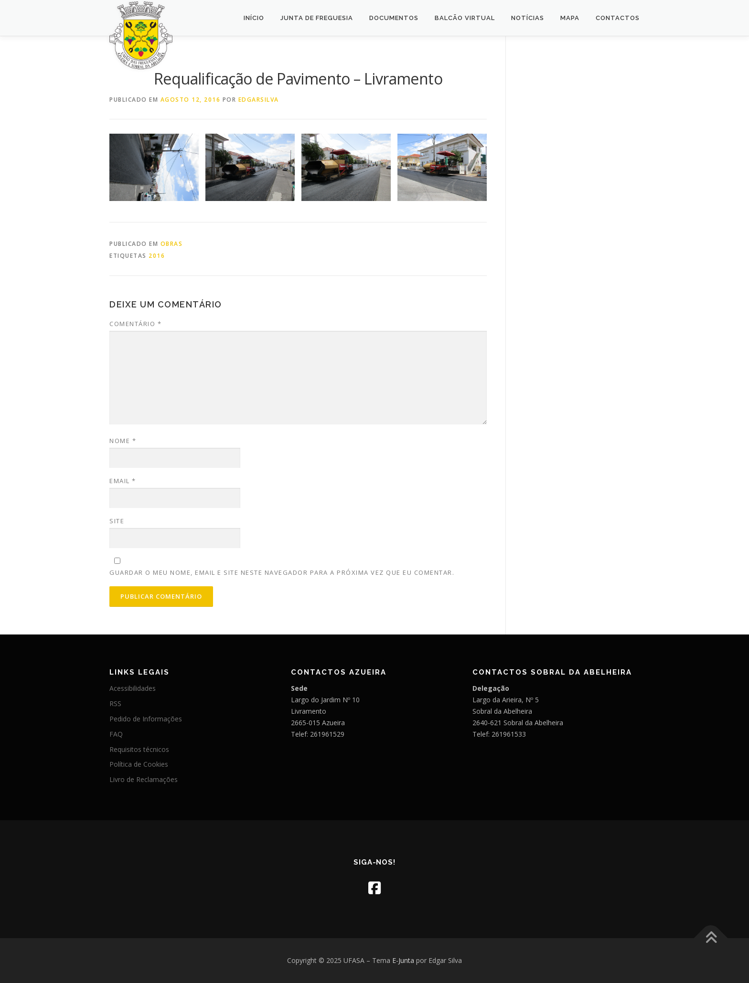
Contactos (618, 17)
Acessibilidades (132, 688)
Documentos (393, 17)
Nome (122, 440)
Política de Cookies (138, 764)
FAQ (116, 734)
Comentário (135, 323)
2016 (157, 256)
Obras (171, 244)
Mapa (569, 17)
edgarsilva (258, 99)
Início (254, 17)
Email (122, 480)
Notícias (527, 17)
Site (116, 521)
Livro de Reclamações (143, 779)
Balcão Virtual (465, 17)
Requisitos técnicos (139, 749)
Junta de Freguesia (316, 17)
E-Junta (403, 960)
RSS (115, 703)
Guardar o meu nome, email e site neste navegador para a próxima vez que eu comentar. (281, 572)
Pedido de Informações (145, 718)
